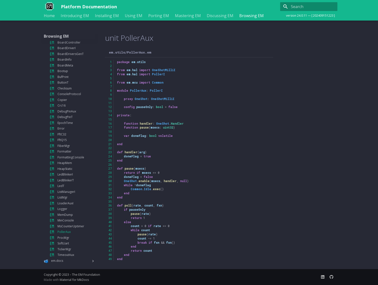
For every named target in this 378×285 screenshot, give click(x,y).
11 (110, 103)
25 (110, 160)
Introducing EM (75, 15)
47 (110, 250)
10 (110, 99)
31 (110, 185)
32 (110, 189)
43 (110, 234)
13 (110, 111)
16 (110, 123)
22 (110, 148)
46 (110, 246)
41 (110, 226)
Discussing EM (220, 15)
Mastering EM (188, 15)
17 (110, 127)
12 (110, 107)
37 (110, 209)
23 (110, 152)
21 (110, 144)
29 (110, 177)
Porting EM (158, 15)
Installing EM (107, 15)
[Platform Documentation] (48, 6)
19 (110, 136)
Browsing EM (251, 15)
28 (110, 173)
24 (110, 156)
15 (110, 119)
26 (110, 164)
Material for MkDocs (74, 279)
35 (110, 201)
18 (110, 131)
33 (110, 193)
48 (110, 255)
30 (110, 181)
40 (110, 222)
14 (110, 115)
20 (110, 140)
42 (110, 230)
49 (110, 259)
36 (110, 205)
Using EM (133, 15)
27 (110, 168)
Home (49, 15)
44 (110, 238)
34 (110, 197)
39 (110, 218)
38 (110, 214)
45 (110, 242)
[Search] (308, 6)
